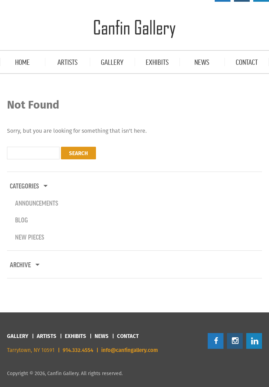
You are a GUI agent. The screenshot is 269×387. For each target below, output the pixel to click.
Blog (21, 219)
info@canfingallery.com (129, 350)
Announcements (36, 203)
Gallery (17, 336)
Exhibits (75, 336)
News (102, 336)
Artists (46, 336)
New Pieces (29, 237)
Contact (128, 336)
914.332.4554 (78, 350)
